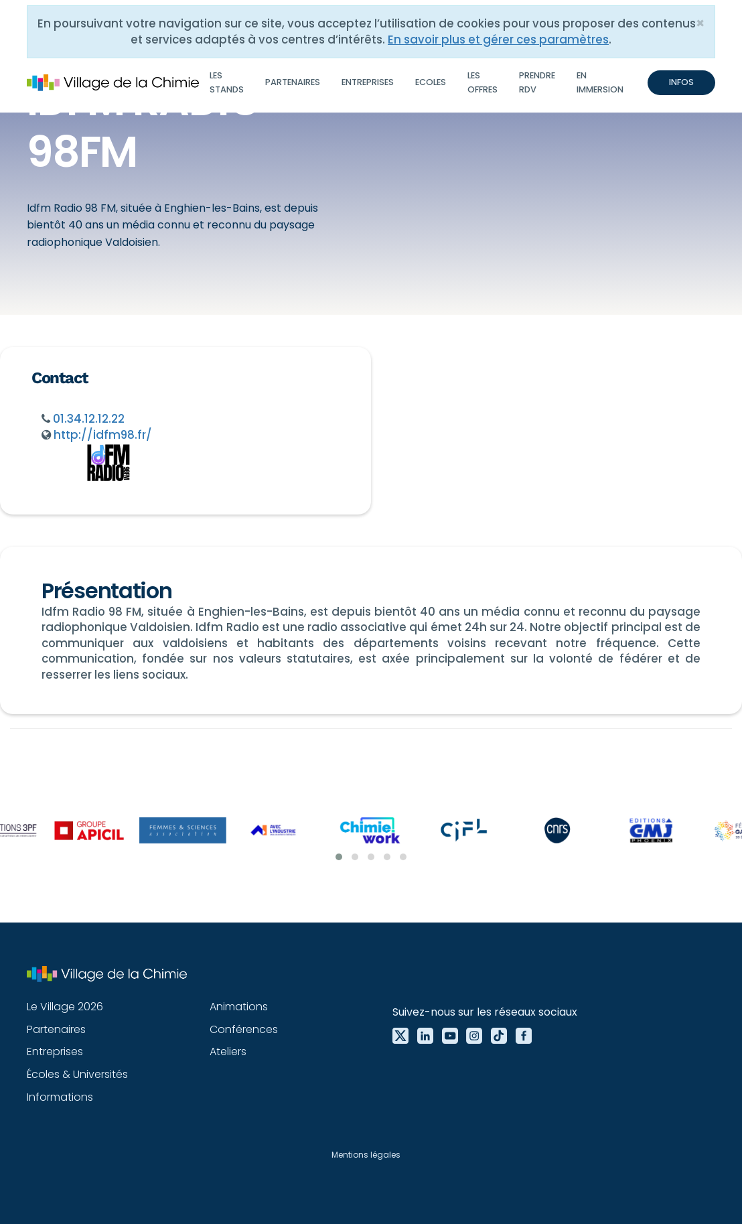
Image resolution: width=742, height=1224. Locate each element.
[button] (339, 857)
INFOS (681, 82)
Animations (239, 1006)
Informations (60, 1097)
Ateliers (228, 1051)
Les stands (227, 82)
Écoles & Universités (77, 1074)
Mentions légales (365, 1154)
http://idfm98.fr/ (103, 435)
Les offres (482, 82)
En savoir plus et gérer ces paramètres (498, 39)
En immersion (600, 82)
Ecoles (430, 82)
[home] (113, 83)
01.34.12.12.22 (89, 419)
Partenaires (292, 82)
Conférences (244, 1029)
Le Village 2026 (65, 1006)
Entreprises (368, 82)
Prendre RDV (537, 82)
